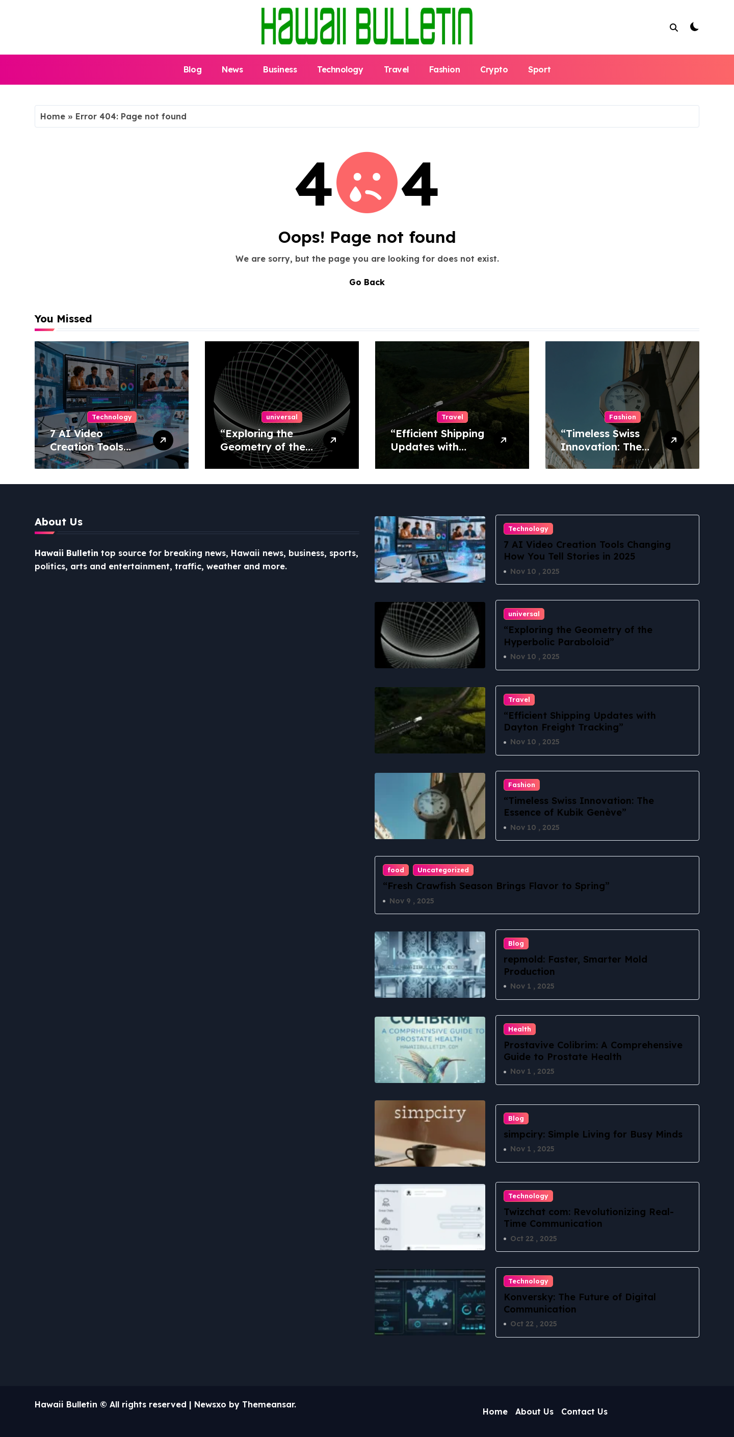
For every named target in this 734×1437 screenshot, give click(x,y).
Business (280, 69)
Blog (192, 69)
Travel (396, 69)
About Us (534, 1411)
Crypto (494, 69)
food (395, 870)
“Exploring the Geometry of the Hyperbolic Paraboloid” (262, 453)
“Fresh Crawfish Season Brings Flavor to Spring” (496, 886)
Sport (539, 69)
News (232, 69)
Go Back (367, 282)
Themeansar (268, 1404)
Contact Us (584, 1411)
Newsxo (210, 1404)
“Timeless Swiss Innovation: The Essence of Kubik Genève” (604, 453)
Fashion (444, 69)
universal (282, 417)
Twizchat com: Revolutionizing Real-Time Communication (589, 1217)
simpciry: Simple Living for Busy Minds (593, 1134)
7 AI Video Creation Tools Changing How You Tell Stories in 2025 (97, 453)
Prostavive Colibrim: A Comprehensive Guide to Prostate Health (593, 1051)
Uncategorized (443, 870)
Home (52, 116)
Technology (340, 69)
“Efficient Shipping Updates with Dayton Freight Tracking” (437, 453)
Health (519, 1029)
